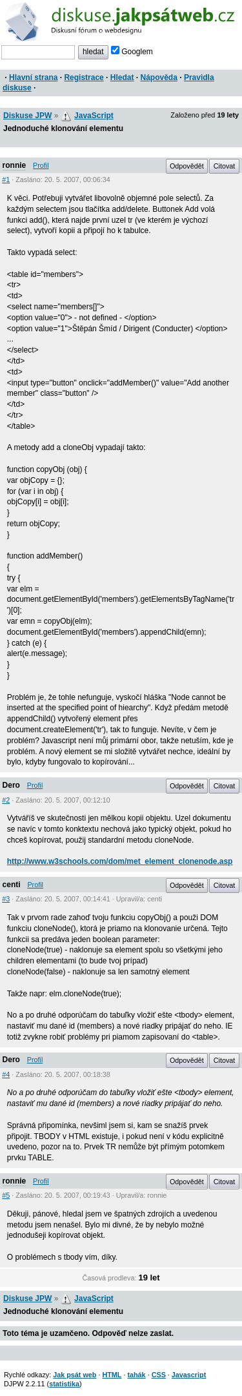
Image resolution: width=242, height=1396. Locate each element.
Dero (11, 785)
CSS (159, 1375)
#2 (6, 800)
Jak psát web (74, 1375)
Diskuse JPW (27, 115)
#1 (6, 179)
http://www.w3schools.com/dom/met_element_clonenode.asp (120, 861)
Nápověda (159, 77)
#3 (6, 899)
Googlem (132, 51)
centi (12, 884)
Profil (41, 165)
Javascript (189, 1375)
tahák (136, 1375)
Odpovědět (187, 166)
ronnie (14, 165)
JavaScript (94, 115)
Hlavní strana (33, 77)
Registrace (83, 77)
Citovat (225, 166)
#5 (6, 1195)
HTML (111, 1375)
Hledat (122, 77)
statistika (64, 1384)
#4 (6, 1074)
